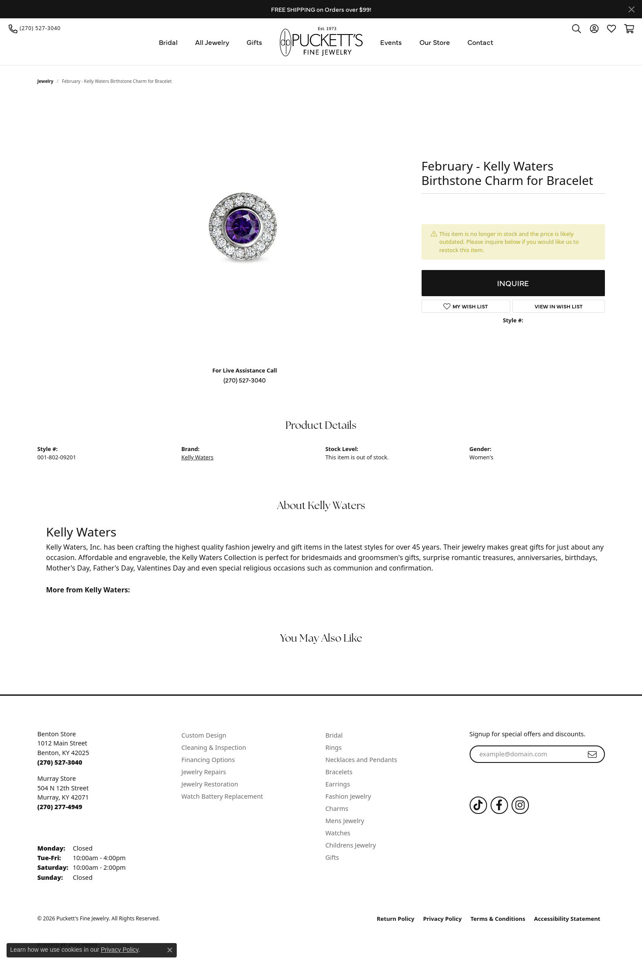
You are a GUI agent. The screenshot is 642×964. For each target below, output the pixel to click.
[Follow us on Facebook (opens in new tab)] (499, 805)
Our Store (434, 42)
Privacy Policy (442, 919)
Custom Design (204, 735)
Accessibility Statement (567, 919)
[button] (576, 28)
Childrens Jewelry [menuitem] (351, 845)
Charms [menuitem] (337, 808)
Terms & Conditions (497, 919)
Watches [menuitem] (338, 833)
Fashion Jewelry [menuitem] (348, 796)
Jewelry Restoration (210, 784)
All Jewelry (212, 42)
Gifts (254, 42)
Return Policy (395, 919)
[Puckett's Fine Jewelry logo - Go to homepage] (321, 41)
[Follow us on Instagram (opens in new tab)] (520, 805)
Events (391, 42)
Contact (480, 42)
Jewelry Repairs (204, 772)
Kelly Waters (198, 457)
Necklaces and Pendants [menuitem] (361, 759)
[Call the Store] (60, 762)
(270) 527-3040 (244, 380)
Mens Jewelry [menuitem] (345, 821)
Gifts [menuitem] (332, 857)
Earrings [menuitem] (338, 784)
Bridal (168, 42)
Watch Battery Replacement (222, 796)
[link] (35, 28)
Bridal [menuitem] (334, 735)
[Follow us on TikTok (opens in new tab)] (478, 805)
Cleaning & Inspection (214, 747)
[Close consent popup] (169, 950)
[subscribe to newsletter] (592, 754)
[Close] (631, 9)
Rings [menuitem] (334, 747)
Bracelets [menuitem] (339, 772)
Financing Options (208, 759)
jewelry (46, 81)
